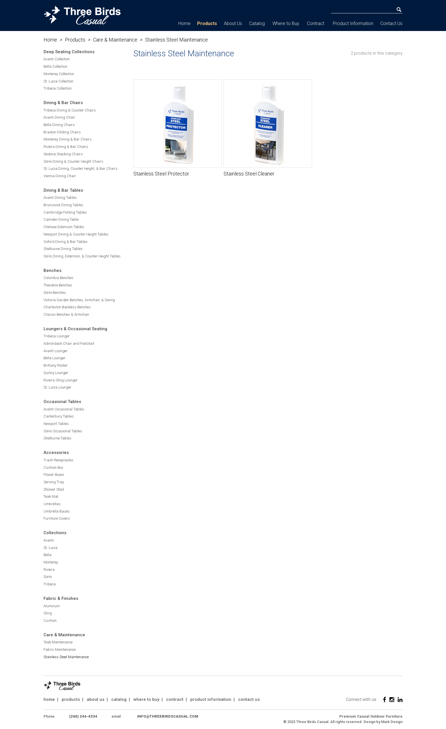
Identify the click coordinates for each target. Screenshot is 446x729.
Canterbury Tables (59, 416)
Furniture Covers (57, 518)
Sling (48, 613)
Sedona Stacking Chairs (63, 154)
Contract (315, 23)
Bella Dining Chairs (59, 125)
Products (207, 23)
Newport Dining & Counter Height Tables (76, 234)
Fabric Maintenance (60, 649)
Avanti (49, 540)
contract (174, 699)
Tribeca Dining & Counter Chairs (70, 110)
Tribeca (50, 584)
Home (184, 23)
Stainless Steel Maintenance (66, 657)
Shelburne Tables (57, 438)
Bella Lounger (54, 358)
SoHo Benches (55, 292)
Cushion (50, 620)
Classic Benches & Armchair (66, 314)
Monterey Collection (59, 74)
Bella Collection (55, 66)
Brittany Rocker (56, 365)
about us (95, 699)
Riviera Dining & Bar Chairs (66, 146)
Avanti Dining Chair (59, 117)
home (49, 699)
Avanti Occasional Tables (64, 409)
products (71, 699)
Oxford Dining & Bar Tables (66, 241)
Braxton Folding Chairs (62, 132)
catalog (119, 699)
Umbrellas (52, 504)
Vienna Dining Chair (60, 176)
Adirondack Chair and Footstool (69, 343)
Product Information (353, 23)
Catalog (257, 23)
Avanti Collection (57, 59)
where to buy (146, 699)
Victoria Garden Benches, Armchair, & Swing (79, 300)
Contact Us (391, 23)
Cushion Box (53, 467)
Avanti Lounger (56, 351)
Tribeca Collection (58, 88)
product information (210, 699)
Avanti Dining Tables (60, 197)
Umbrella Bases (57, 511)
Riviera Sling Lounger (61, 380)
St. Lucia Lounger (57, 387)
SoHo (48, 577)
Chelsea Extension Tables (64, 227)
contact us (249, 699)
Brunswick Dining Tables (63, 205)
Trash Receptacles (58, 460)
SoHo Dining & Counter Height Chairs (73, 161)
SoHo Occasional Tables (63, 431)
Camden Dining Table (61, 219)
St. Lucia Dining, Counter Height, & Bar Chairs (80, 168)
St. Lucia (50, 548)
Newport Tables (56, 424)
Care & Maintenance (115, 40)
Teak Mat (51, 496)
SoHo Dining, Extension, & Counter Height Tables (82, 256)
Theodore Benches (58, 285)
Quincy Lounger (56, 373)
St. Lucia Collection (58, 81)
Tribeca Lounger (57, 336)
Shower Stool (54, 489)
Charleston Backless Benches (67, 307)
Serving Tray (54, 482)
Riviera (49, 569)
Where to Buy (285, 23)
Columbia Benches (58, 278)
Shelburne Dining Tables (63, 249)
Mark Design (391, 722)
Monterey (51, 562)
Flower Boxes (54, 474)
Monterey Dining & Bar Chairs (68, 139)
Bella (47, 555)
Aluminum (52, 606)
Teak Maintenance (58, 642)
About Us (233, 23)
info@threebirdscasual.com (167, 716)
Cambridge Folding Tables (65, 212)
